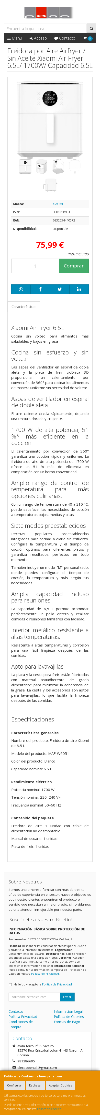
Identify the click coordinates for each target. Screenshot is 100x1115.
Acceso (38, 38)
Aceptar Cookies (60, 1085)
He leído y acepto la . (43, 984)
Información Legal (68, 1011)
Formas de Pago (67, 1021)
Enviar (67, 997)
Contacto (64, 38)
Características (23, 306)
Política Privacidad (23, 1016)
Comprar (74, 266)
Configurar (14, 1085)
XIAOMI (58, 204)
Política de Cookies (49, 1109)
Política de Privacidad (45, 973)
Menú (14, 38)
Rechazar (35, 1085)
